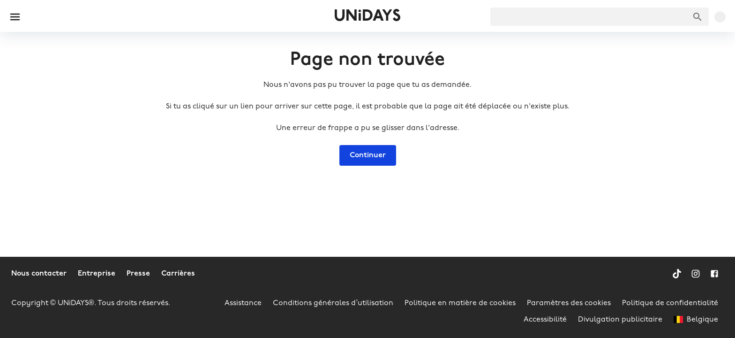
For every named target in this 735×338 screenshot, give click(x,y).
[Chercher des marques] (697, 16)
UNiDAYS (367, 16)
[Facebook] (714, 273)
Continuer (368, 155)
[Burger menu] (15, 17)
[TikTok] (677, 273)
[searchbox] (599, 16)
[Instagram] (695, 273)
